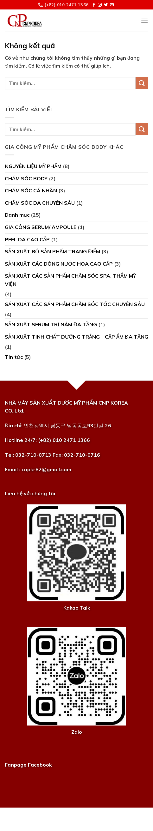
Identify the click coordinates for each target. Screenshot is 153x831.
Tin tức (14, 357)
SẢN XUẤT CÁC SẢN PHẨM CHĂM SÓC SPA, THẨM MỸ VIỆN (70, 280)
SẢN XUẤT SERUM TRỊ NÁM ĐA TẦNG (51, 324)
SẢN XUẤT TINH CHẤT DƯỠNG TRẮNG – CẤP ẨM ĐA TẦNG (76, 337)
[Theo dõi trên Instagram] (100, 5)
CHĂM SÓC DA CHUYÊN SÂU (40, 203)
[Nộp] (142, 83)
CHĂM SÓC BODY (26, 178)
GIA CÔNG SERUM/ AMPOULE (40, 227)
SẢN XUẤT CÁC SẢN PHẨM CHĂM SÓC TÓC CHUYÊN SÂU (75, 304)
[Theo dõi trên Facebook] (94, 5)
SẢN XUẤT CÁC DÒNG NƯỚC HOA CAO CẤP (59, 264)
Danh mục (17, 215)
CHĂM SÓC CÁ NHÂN (31, 190)
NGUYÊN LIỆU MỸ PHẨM (33, 166)
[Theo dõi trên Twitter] (106, 5)
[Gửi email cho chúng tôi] (112, 5)
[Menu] (144, 20)
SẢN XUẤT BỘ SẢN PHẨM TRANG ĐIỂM (52, 251)
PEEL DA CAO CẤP (27, 239)
